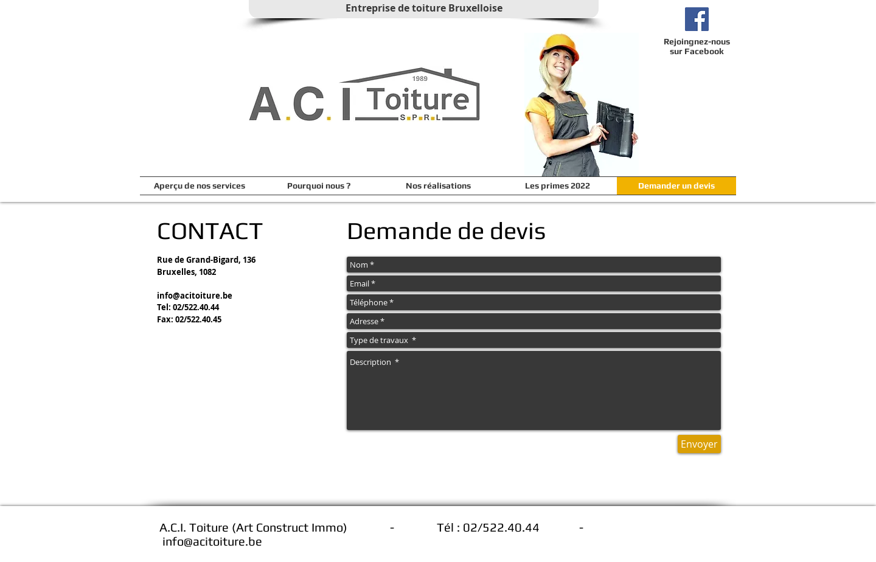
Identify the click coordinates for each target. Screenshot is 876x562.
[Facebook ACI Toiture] (697, 19)
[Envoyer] (699, 444)
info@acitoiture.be (194, 295)
